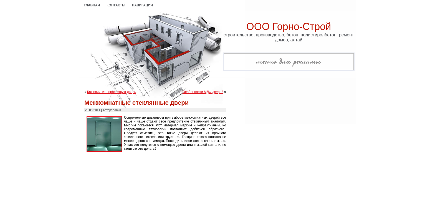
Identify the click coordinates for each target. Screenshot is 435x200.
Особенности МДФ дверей (203, 92)
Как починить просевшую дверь (111, 92)
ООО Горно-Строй (288, 26)
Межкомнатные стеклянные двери (136, 102)
